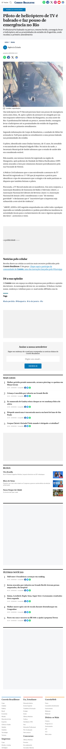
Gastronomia (49, 708)
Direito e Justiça (6, 745)
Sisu (24, 724)
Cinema (47, 721)
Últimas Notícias (28, 716)
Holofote (4, 730)
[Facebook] (47, 3)
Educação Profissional (29, 727)
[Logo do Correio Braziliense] (24, 3)
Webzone (47, 711)
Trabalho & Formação (29, 708)
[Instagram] (55, 3)
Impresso (6, 739)
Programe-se (49, 724)
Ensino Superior (27, 706)
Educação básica (28, 703)
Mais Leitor (48, 734)
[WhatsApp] (43, 3)
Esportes (4, 722)
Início (7, 42)
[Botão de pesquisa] (10, 3)
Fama (46, 703)
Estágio (25, 711)
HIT (46, 729)
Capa (3, 703)
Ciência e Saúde (6, 724)
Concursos (28, 736)
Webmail (47, 714)
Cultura (25, 719)
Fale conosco (27, 732)
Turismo (4, 735)
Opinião (4, 727)
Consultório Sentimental (52, 706)
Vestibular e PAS (28, 722)
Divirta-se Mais (52, 717)
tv (42, 301)
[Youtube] (59, 3)
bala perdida (9, 301)
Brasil (13, 42)
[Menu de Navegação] (5, 3)
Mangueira (21, 301)
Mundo (4, 716)
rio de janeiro (33, 301)
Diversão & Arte (6, 719)
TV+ (46, 732)
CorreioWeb (50, 699)
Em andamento (27, 745)
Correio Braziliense (11, 699)
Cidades (4, 706)
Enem (25, 714)
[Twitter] (51, 3)
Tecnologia (5, 732)
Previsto (25, 742)
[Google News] (62, 3)
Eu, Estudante (29, 699)
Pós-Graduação (27, 730)
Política (4, 708)
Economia (4, 714)
